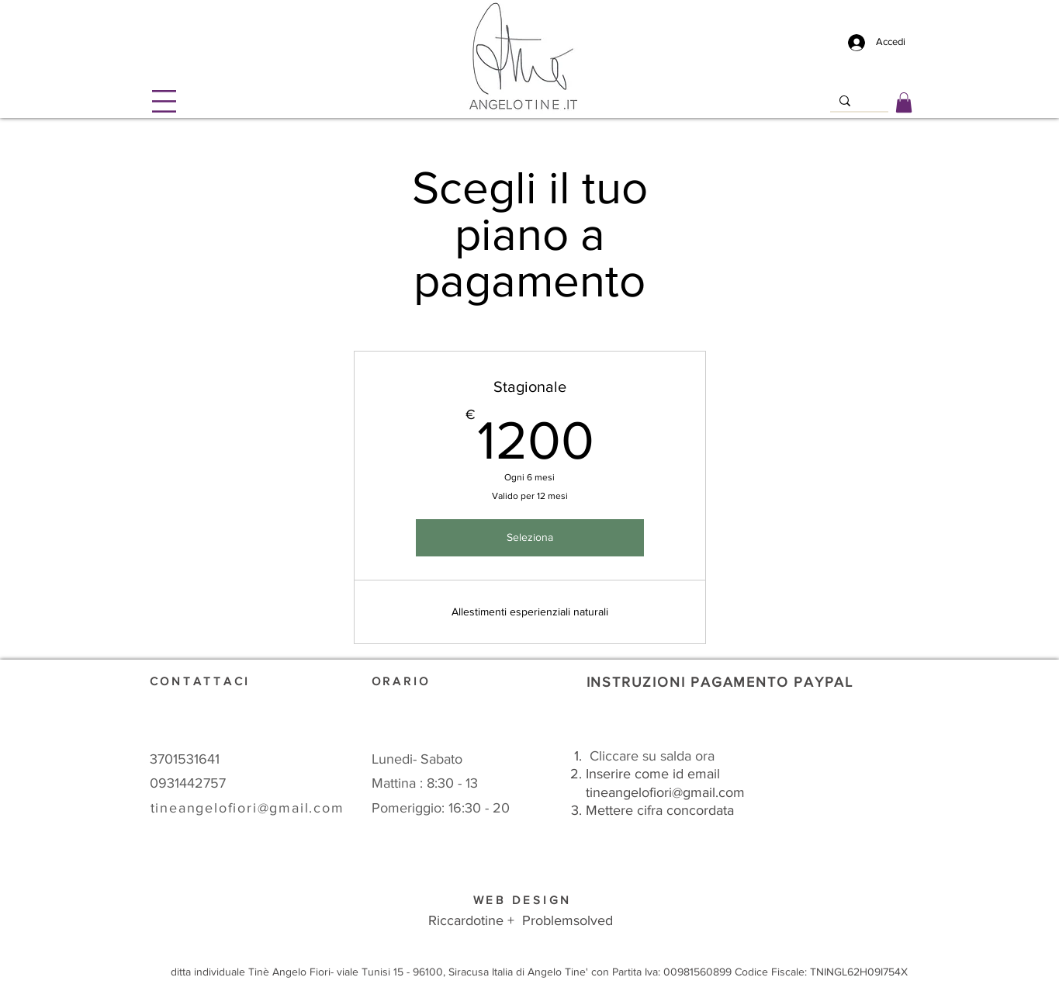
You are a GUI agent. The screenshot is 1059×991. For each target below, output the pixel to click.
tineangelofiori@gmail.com (665, 792)
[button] (164, 101)
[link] (903, 102)
